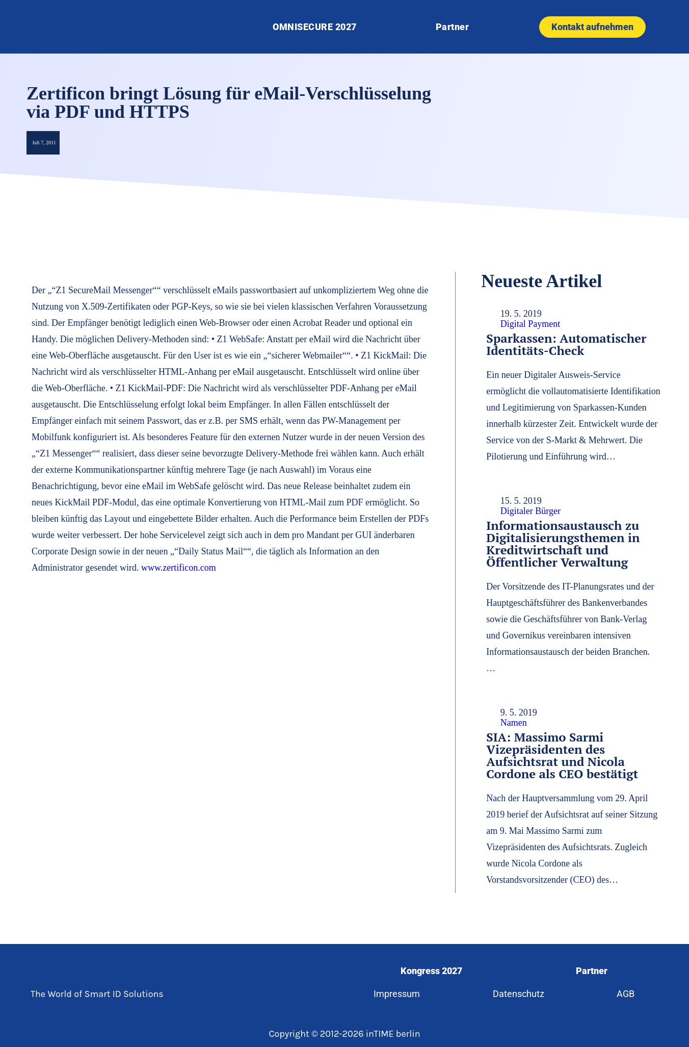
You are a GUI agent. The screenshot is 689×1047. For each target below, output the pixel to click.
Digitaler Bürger (530, 511)
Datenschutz (518, 993)
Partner (452, 26)
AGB (628, 993)
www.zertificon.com (178, 568)
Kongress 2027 (430, 970)
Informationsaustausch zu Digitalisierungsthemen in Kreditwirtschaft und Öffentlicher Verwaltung (563, 543)
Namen (513, 723)
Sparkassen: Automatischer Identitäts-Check (566, 344)
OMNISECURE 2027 (315, 26)
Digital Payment (530, 324)
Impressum (395, 993)
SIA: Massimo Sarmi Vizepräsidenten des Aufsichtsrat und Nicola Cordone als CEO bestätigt (562, 755)
